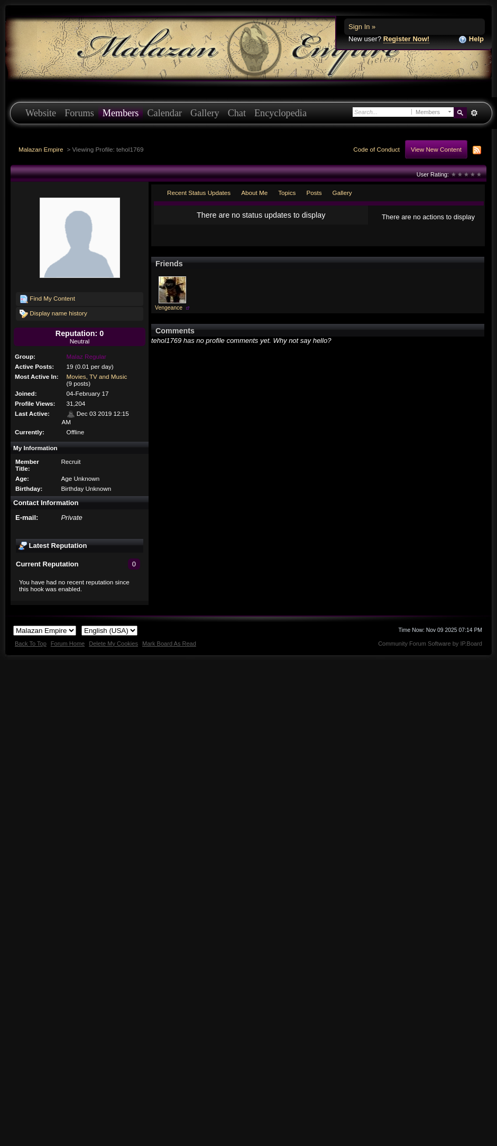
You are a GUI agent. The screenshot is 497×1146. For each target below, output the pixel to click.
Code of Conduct (376, 149)
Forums (79, 113)
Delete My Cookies (113, 643)
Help (471, 39)
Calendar (164, 113)
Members (121, 113)
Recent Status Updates (199, 192)
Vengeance (168, 308)
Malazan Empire (41, 149)
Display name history (53, 314)
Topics (287, 192)
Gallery (204, 113)
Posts (313, 192)
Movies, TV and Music (97, 376)
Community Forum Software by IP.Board (430, 643)
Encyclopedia (280, 113)
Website (40, 113)
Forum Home (68, 643)
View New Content (436, 149)
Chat (237, 113)
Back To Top (31, 643)
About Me (254, 192)
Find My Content (47, 299)
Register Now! (406, 39)
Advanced (474, 113)
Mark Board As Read (169, 643)
